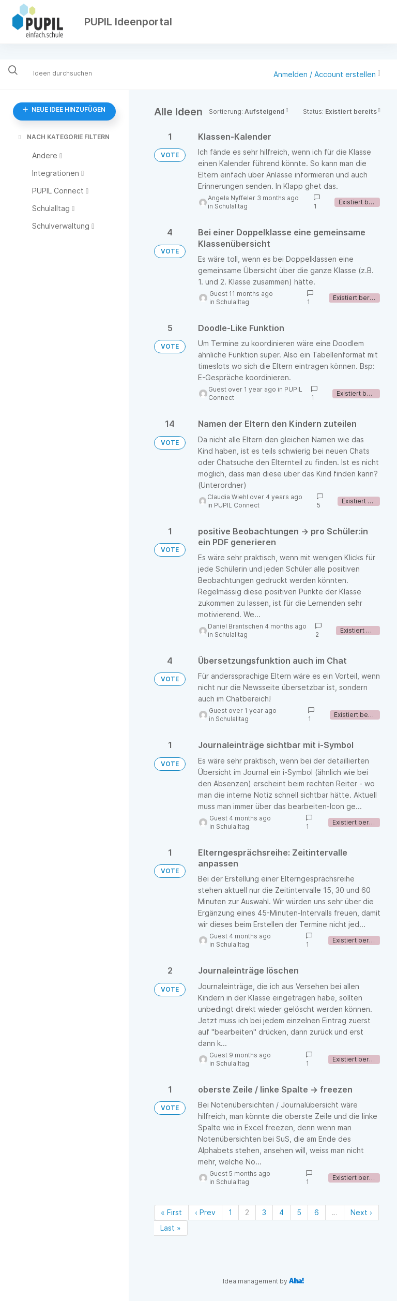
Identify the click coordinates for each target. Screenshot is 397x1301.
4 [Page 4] (281, 1212)
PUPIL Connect (236, 505)
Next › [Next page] (361, 1212)
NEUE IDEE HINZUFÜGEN (64, 109)
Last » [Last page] (170, 1227)
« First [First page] (171, 1212)
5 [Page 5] (299, 1212)
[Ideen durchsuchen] (70, 73)
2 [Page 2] (247, 1212)
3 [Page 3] (264, 1212)
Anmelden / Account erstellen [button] (326, 74)
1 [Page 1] (230, 1212)
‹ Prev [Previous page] (205, 1212)
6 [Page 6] (316, 1212)
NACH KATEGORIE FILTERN (63, 137)
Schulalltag (231, 206)
